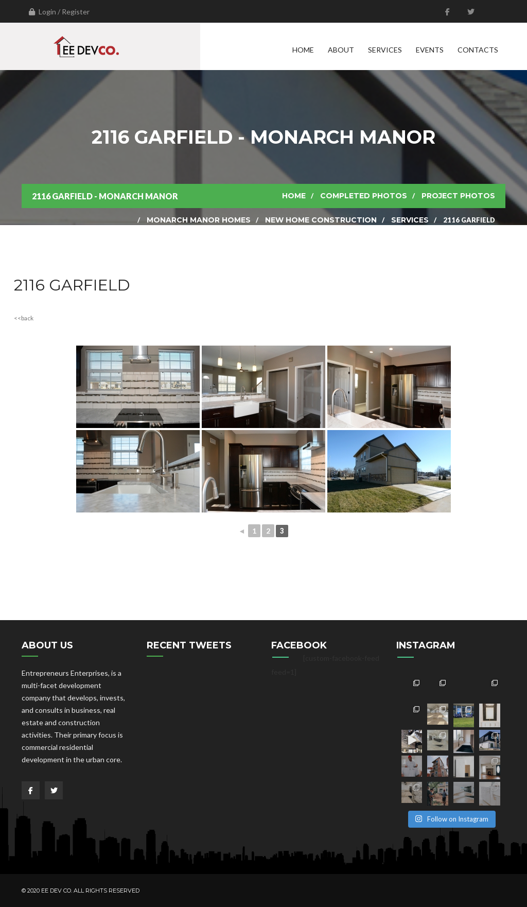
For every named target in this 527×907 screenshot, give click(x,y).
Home (303, 49)
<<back (23, 318)
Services (385, 49)
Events (430, 49)
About (341, 49)
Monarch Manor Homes (199, 220)
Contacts (478, 49)
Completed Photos (363, 195)
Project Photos (458, 195)
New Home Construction (321, 220)
